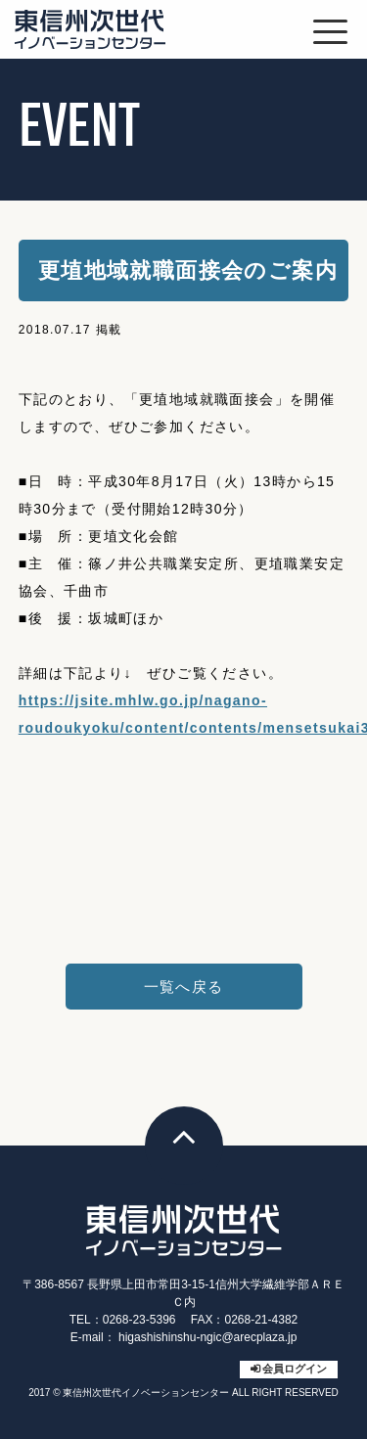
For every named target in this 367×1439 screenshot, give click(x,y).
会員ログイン (294, 1368)
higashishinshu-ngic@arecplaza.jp (207, 1337)
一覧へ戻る (184, 986)
